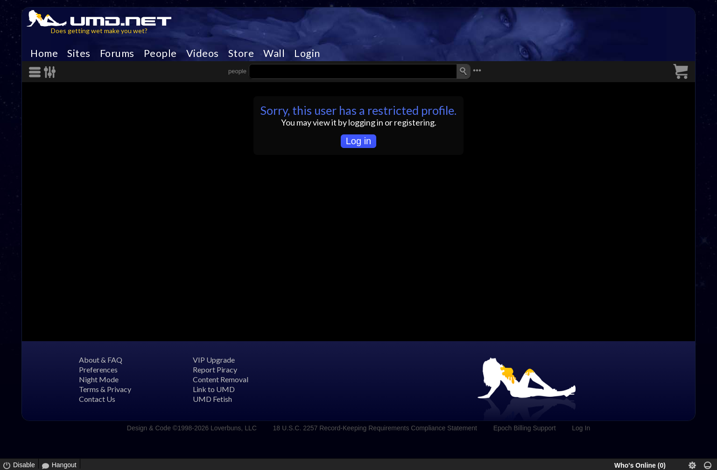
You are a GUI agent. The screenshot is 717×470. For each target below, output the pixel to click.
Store (241, 53)
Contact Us (97, 398)
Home (44, 53)
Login (307, 53)
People (160, 53)
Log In (581, 428)
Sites (79, 53)
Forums (117, 53)
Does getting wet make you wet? (99, 31)
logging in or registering (391, 122)
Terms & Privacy (105, 389)
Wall (274, 53)
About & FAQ (100, 359)
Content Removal (220, 379)
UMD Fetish (212, 398)
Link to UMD (214, 389)
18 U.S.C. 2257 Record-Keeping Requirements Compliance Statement (375, 428)
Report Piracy (215, 369)
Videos (202, 53)
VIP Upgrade (214, 359)
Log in (359, 141)
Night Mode (99, 379)
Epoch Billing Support (524, 428)
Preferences (98, 369)
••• (477, 70)
